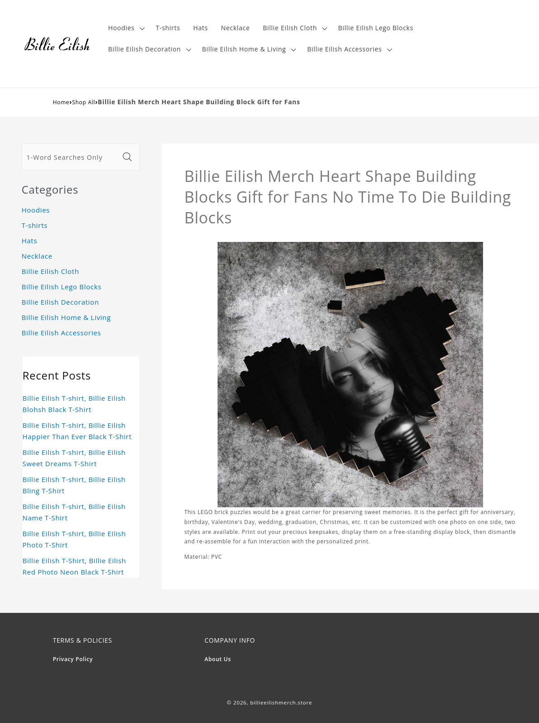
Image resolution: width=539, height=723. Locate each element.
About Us (217, 659)
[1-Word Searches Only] (71, 157)
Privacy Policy (73, 659)
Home (61, 102)
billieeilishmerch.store (281, 702)
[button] (125, 28)
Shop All (83, 102)
